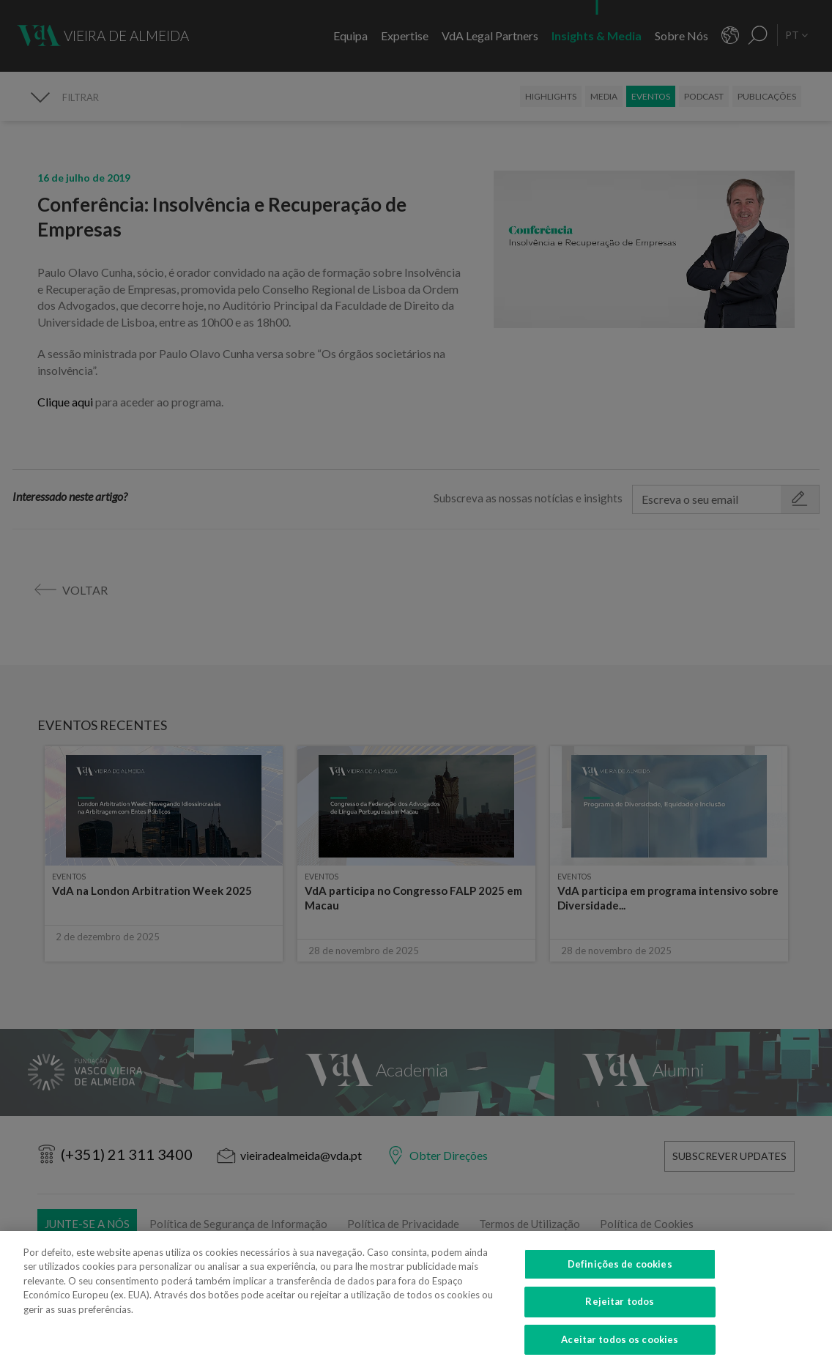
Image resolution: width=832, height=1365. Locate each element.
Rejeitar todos (619, 1311)
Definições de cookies (620, 1273)
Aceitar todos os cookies (619, 1349)
